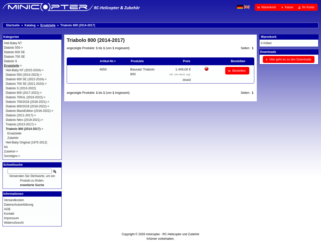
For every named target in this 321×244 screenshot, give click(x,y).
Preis (186, 61)
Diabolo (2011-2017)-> (21, 115)
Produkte (137, 61)
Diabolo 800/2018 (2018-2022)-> (27, 106)
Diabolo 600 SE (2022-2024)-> (26, 79)
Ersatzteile (14, 133)
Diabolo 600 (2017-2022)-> (24, 93)
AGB (7, 209)
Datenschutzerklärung (18, 204)
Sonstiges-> (12, 156)
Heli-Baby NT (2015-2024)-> (25, 70)
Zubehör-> (11, 151)
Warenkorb (268, 37)
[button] (267, 7)
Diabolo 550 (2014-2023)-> (24, 74)
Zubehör (13, 138)
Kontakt (9, 213)
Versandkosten (14, 200)
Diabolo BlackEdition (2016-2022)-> (29, 111)
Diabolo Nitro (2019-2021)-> (24, 120)
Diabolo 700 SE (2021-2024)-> (26, 84)
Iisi (6, 147)
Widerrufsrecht (14, 222)
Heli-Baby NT (13, 43)
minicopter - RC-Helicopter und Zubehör (172, 234)
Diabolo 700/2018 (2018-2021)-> (27, 102)
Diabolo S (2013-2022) (21, 88)
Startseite (13, 25)
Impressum (11, 218)
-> (13, 65)
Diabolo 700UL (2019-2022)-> (26, 97)
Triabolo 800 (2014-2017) (77, 25)
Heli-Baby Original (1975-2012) (26, 142)
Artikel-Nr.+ (108, 61)
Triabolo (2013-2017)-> (21, 124)
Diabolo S (10, 61)
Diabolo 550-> (13, 47)
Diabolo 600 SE (14, 52)
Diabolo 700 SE (14, 56)
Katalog (30, 25)
